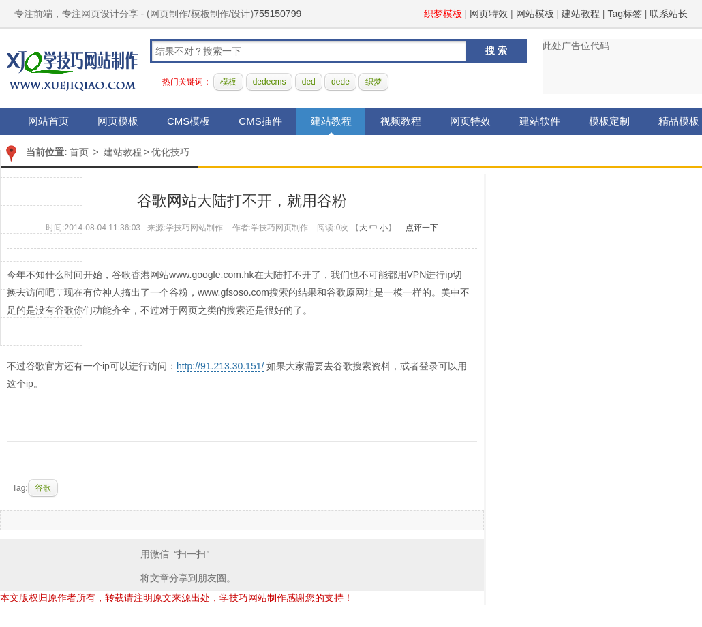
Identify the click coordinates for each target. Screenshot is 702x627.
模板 (228, 82)
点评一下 (422, 227)
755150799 (277, 13)
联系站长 (669, 13)
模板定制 (609, 121)
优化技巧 (170, 152)
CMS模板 (188, 121)
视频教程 (400, 121)
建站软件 (539, 121)
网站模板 (535, 13)
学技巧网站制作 (72, 68)
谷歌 (43, 488)
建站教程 (581, 13)
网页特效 (489, 13)
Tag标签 (624, 13)
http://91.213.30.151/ (220, 366)
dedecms (269, 82)
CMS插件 (260, 121)
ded (309, 82)
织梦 (373, 82)
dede (340, 82)
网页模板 (117, 121)
